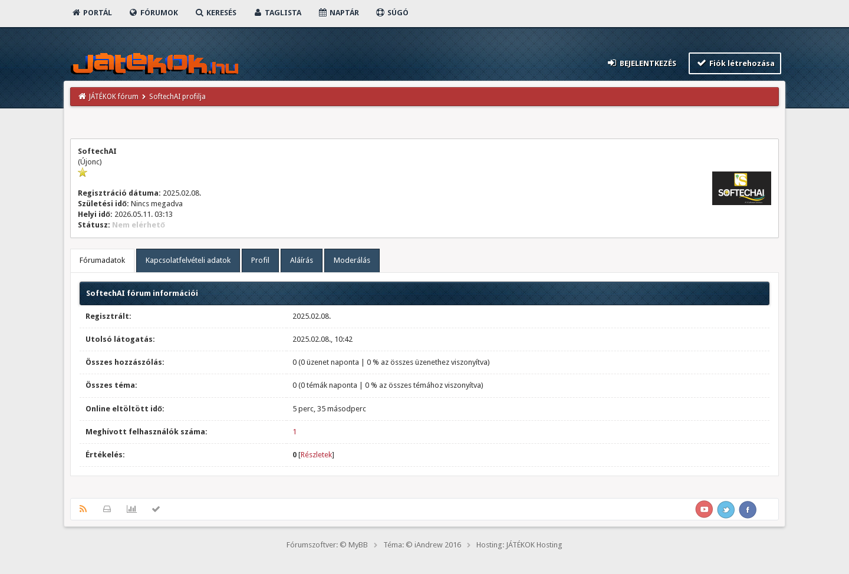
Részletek (316, 454)
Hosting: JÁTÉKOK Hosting (519, 544)
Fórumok (153, 12)
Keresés (215, 12)
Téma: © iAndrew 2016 (422, 544)
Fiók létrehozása (735, 63)
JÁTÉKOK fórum (114, 97)
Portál (91, 12)
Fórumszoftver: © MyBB (327, 544)
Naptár (338, 12)
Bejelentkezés (641, 63)
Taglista (276, 12)
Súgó (392, 12)
